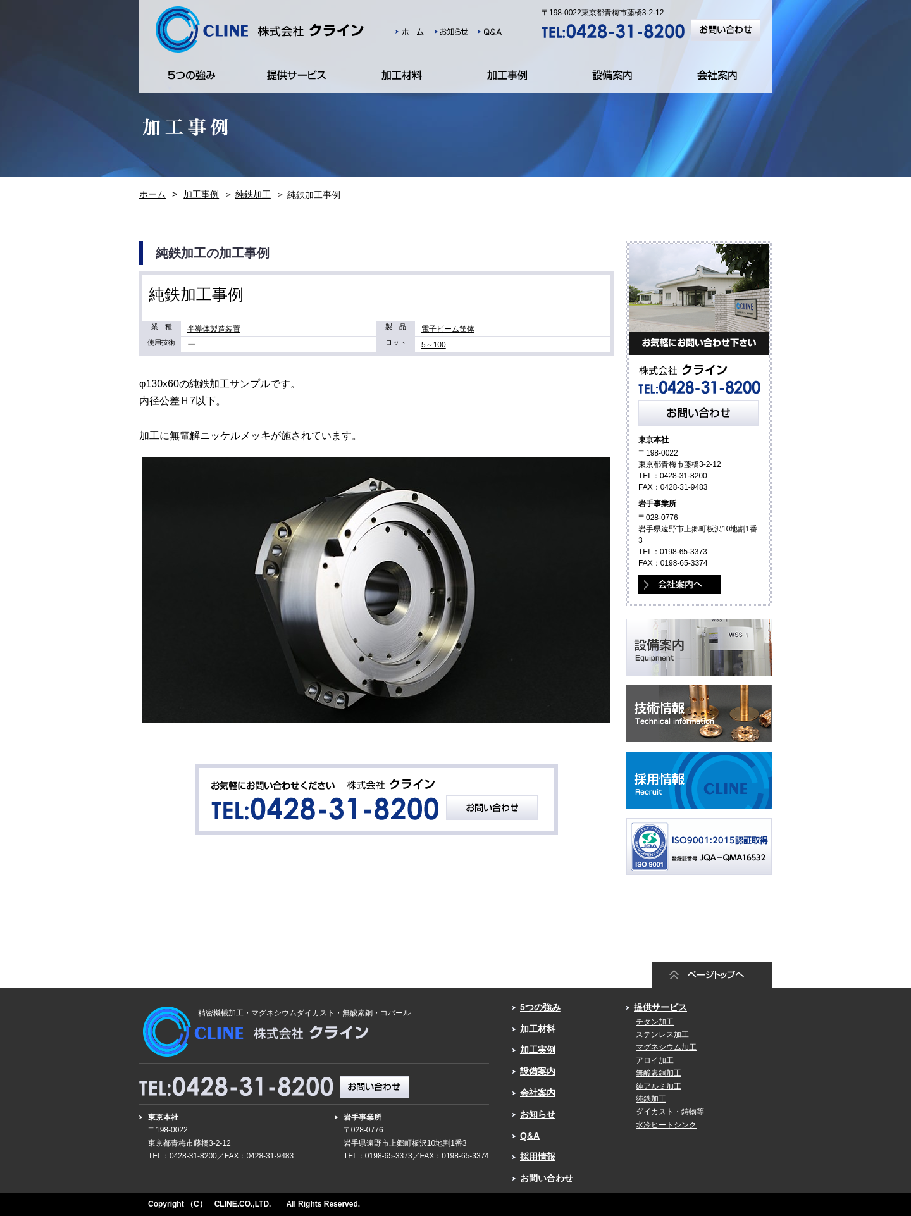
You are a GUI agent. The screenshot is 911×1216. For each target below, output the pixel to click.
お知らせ (537, 1114)
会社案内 (537, 1093)
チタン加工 (655, 1021)
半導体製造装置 (213, 329)
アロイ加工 (655, 1060)
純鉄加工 (253, 194)
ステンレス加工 (662, 1034)
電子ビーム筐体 (447, 329)
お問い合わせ (546, 1178)
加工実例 (537, 1050)
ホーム (152, 194)
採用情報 (537, 1156)
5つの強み (540, 1007)
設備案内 (537, 1071)
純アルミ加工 (658, 1086)
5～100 (433, 344)
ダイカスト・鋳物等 (670, 1111)
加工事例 (201, 194)
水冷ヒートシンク (666, 1124)
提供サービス (660, 1007)
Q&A (530, 1136)
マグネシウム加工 (666, 1047)
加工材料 (537, 1029)
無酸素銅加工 (658, 1073)
